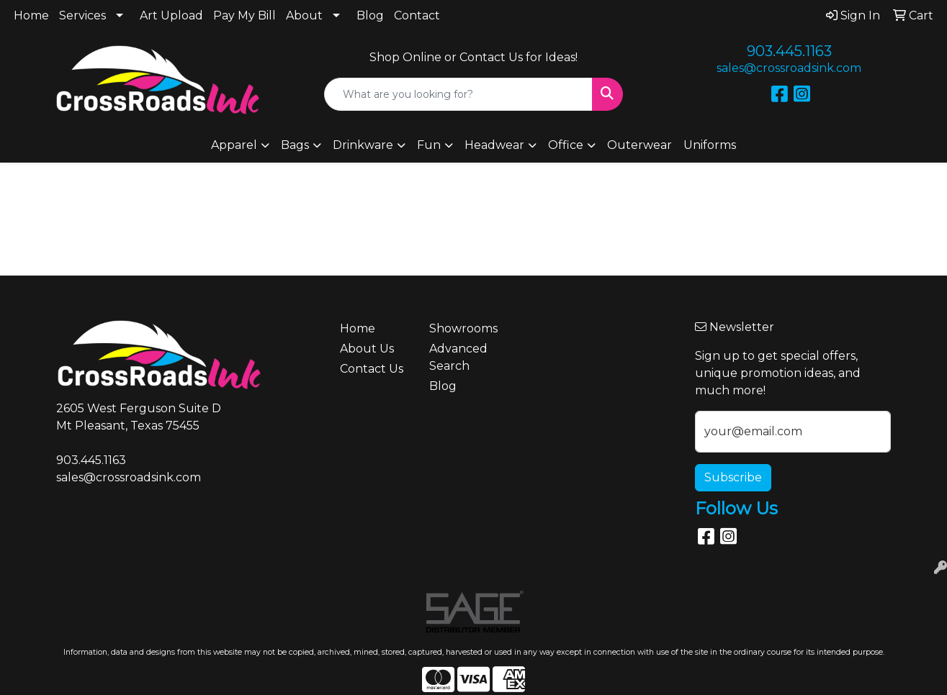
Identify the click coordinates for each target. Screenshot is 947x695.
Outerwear (639, 145)
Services (82, 15)
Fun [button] (429, 145)
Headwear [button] (494, 145)
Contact (417, 15)
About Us (367, 348)
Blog (370, 15)
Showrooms (463, 328)
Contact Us (371, 369)
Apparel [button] (234, 145)
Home (31, 15)
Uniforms (709, 145)
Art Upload (171, 15)
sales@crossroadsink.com (789, 68)
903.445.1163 (789, 51)
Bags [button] (295, 145)
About (304, 15)
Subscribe (733, 477)
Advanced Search (458, 357)
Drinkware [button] (363, 145)
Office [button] (565, 145)
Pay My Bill (244, 15)
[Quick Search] (458, 94)
